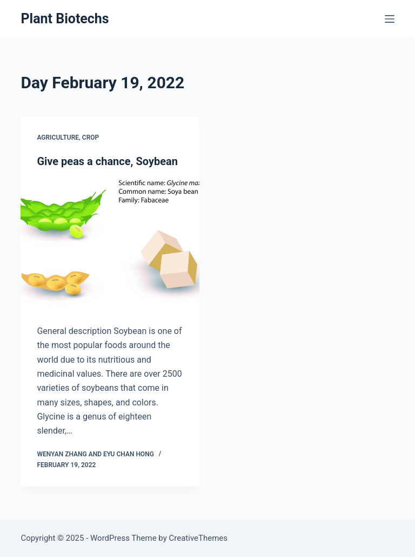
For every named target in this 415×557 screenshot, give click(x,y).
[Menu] (389, 19)
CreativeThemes (198, 538)
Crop (90, 137)
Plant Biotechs (65, 19)
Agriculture (58, 137)
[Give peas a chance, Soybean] (110, 246)
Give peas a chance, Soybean (107, 161)
